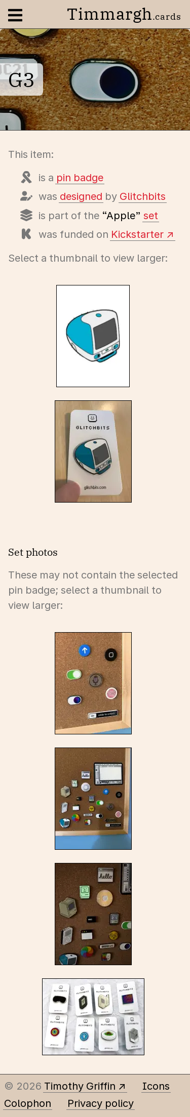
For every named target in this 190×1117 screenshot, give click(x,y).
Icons (156, 1086)
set (150, 216)
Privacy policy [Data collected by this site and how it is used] (100, 1103)
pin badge (79, 178)
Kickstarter (137, 234)
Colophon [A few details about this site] (27, 1103)
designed (81, 196)
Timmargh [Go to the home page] (124, 13)
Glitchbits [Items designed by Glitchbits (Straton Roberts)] (143, 196)
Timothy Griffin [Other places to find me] (80, 1086)
